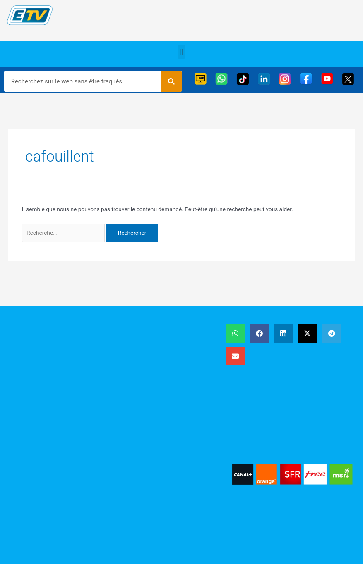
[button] (181, 52)
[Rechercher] (171, 81)
